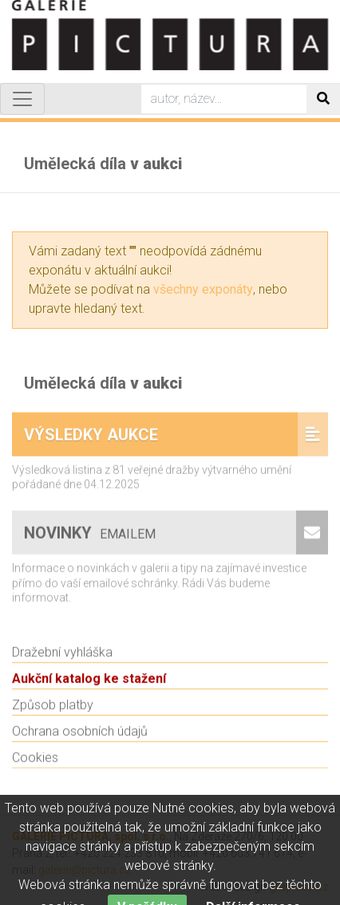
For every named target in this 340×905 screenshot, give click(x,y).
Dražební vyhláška (62, 658)
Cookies (35, 764)
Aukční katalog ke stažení (89, 685)
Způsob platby (52, 711)
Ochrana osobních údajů (80, 737)
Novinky (92, 539)
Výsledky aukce (91, 441)
